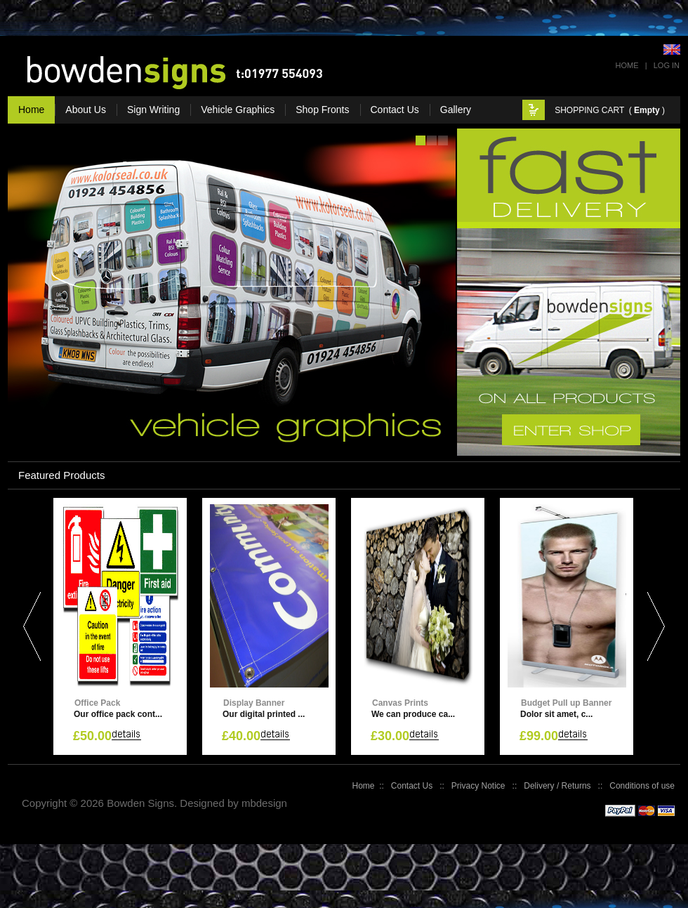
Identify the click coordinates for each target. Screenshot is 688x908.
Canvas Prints (400, 703)
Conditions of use (642, 786)
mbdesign (264, 803)
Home (627, 65)
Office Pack (97, 703)
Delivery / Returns (557, 786)
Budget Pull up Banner (566, 703)
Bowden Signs (140, 803)
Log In (667, 65)
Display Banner (253, 703)
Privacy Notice (478, 786)
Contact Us (411, 786)
